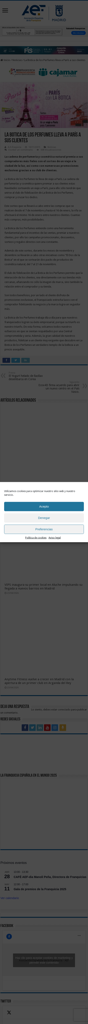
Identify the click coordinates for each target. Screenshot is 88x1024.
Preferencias (44, 529)
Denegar (44, 518)
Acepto (44, 506)
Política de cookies (35, 537)
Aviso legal (55, 537)
